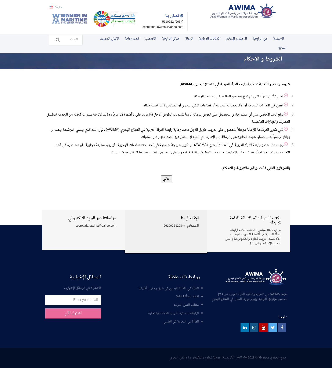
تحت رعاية (132, 39)
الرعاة (189, 39)
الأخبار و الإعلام (235, 39)
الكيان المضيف (109, 39)
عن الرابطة (258, 39)
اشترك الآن (73, 313)
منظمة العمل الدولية (186, 305)
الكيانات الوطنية (210, 39)
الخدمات (149, 39)
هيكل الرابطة (169, 39)
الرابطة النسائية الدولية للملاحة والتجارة (173, 313)
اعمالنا (281, 49)
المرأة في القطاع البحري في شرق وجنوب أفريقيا (168, 288)
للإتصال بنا (174, 16)
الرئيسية (278, 39)
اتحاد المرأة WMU (187, 296)
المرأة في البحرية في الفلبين (181, 322)
